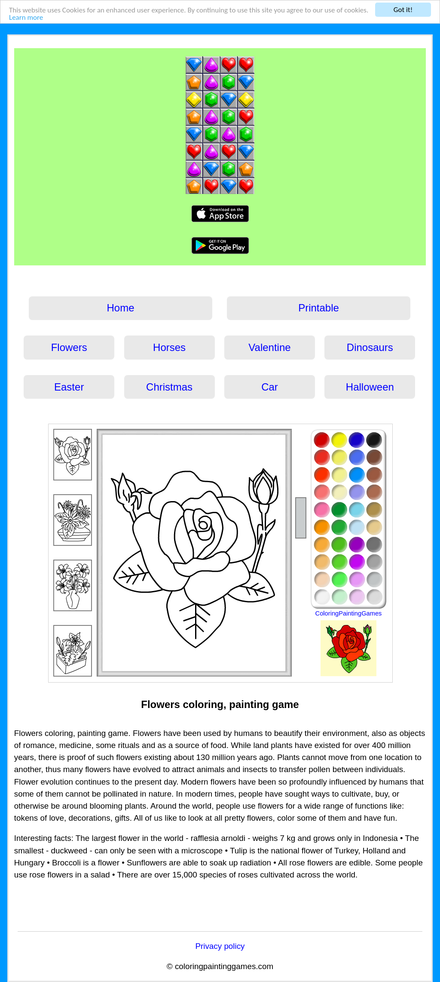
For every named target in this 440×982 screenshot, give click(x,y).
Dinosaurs (370, 347)
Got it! (403, 9)
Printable (318, 308)
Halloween (370, 387)
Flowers (69, 347)
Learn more (26, 17)
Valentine (269, 347)
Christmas (169, 387)
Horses (169, 347)
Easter (69, 387)
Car (269, 387)
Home (120, 308)
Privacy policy (219, 946)
